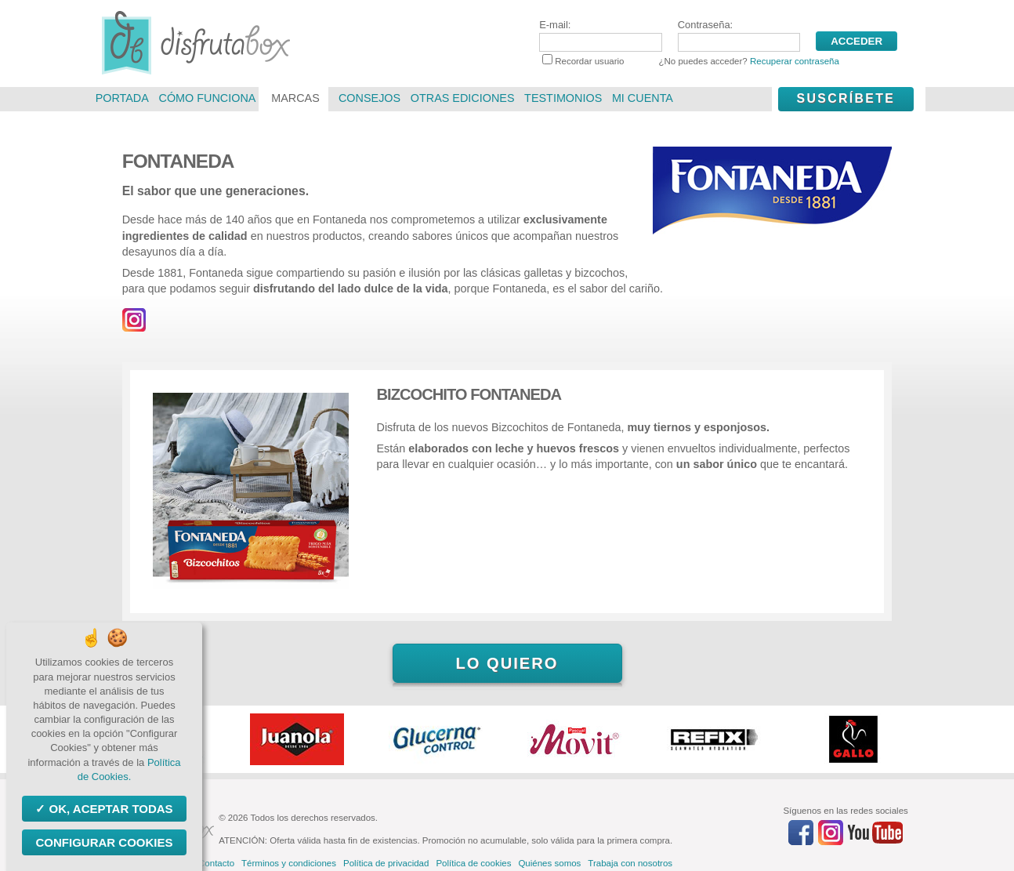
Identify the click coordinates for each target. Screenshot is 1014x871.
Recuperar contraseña (794, 61)
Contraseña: (739, 35)
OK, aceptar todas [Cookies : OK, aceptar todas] (108, 808)
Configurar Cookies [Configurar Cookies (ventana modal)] (103, 842)
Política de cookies (473, 863)
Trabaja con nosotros (630, 863)
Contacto (216, 863)
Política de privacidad (386, 863)
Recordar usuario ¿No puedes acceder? (690, 61)
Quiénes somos (549, 863)
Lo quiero (506, 663)
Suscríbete (845, 98)
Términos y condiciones (288, 863)
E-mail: (600, 35)
